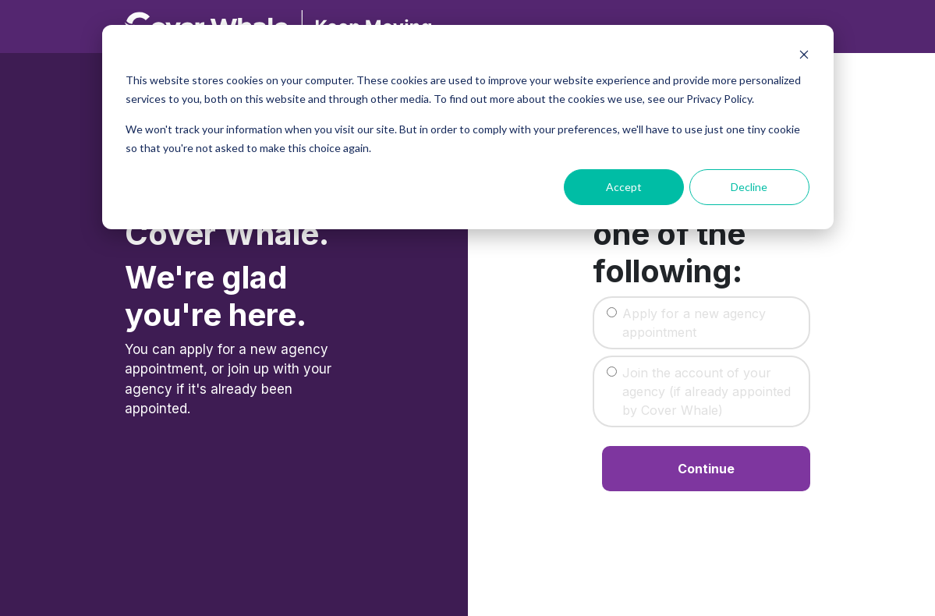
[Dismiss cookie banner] (804, 54)
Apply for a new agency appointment (694, 323)
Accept (624, 186)
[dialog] (468, 127)
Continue (706, 468)
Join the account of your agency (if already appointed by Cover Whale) (706, 391)
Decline (749, 186)
